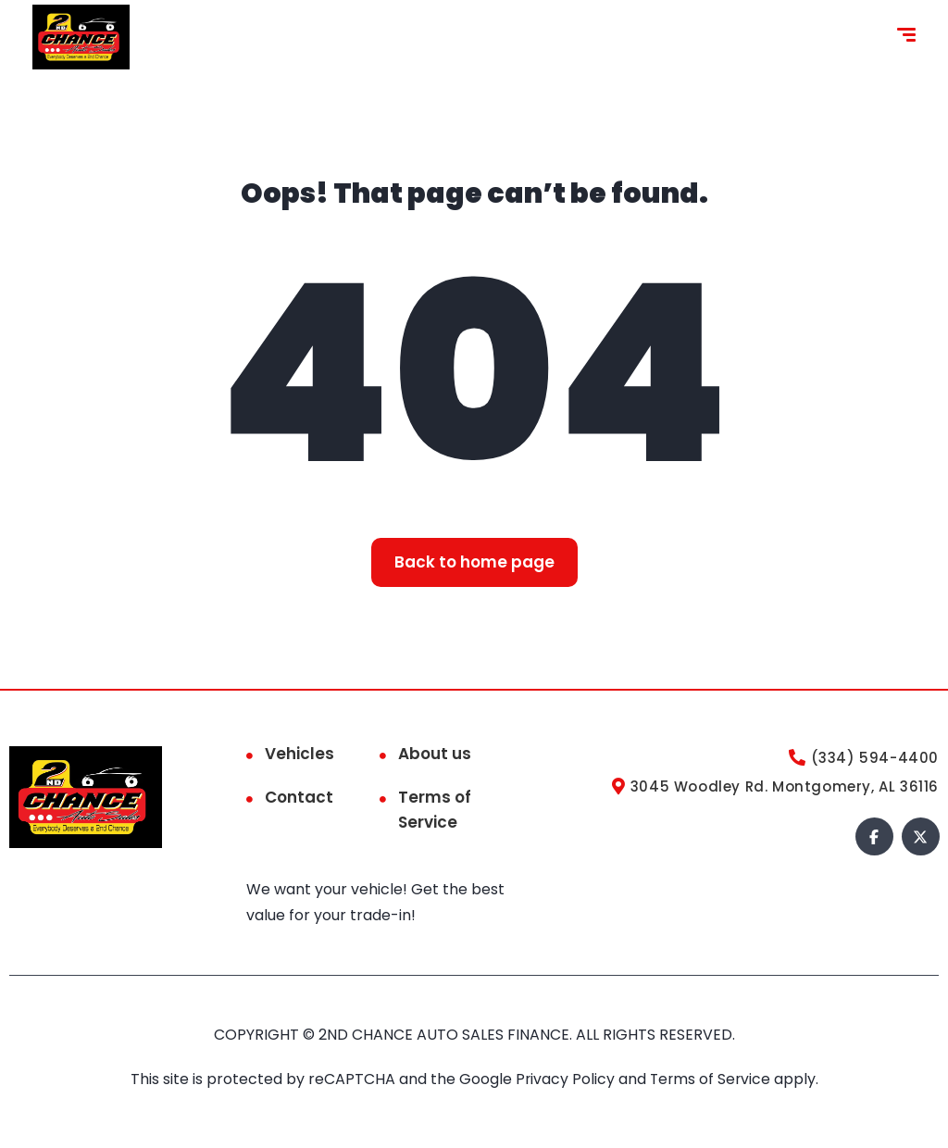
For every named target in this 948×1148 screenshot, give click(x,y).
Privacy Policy (565, 1079)
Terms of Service (434, 809)
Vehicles (299, 753)
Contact (299, 797)
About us (434, 753)
